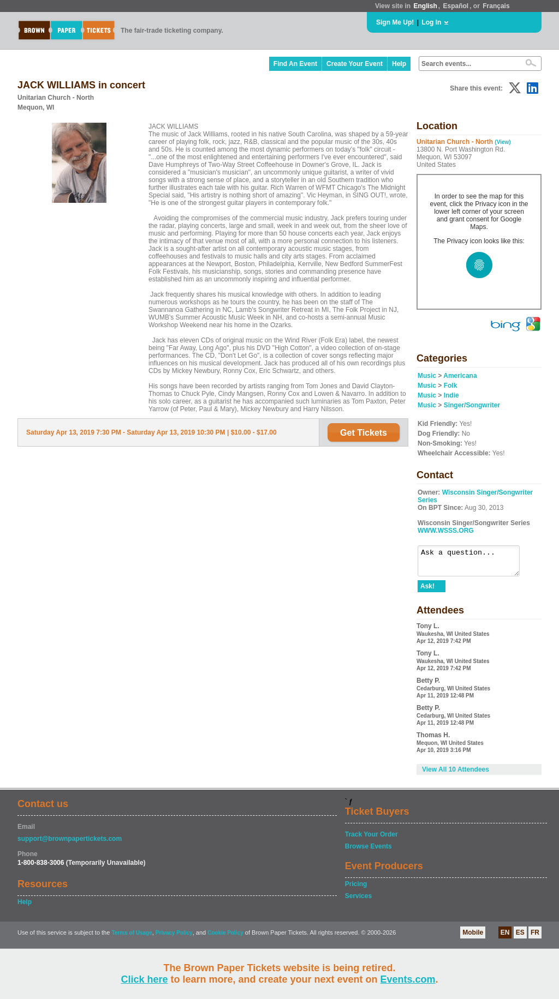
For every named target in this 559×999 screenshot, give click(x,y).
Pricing (356, 889)
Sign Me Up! (395, 22)
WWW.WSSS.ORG (446, 530)
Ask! (427, 591)
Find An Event (295, 64)
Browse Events (368, 851)
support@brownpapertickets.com (69, 843)
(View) (502, 142)
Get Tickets (363, 432)
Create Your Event (354, 64)
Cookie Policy (225, 938)
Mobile (472, 937)
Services (358, 901)
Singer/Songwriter (472, 405)
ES (520, 937)
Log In (431, 22)
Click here (144, 979)
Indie (451, 395)
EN (505, 937)
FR (535, 937)
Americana (460, 376)
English (425, 6)
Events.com (408, 979)
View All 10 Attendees (455, 774)
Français (496, 6)
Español (456, 6)
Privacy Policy (174, 938)
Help (399, 64)
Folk (450, 385)
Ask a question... (474, 563)
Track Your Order (371, 839)
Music (427, 376)
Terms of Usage (131, 938)
